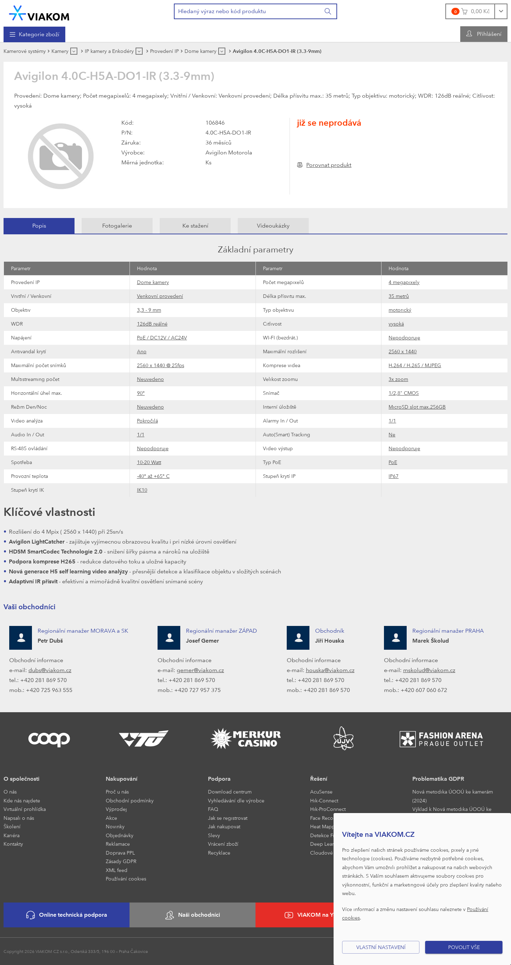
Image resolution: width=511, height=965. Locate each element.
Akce (111, 818)
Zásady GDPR (121, 861)
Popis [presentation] (39, 225)
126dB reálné (152, 324)
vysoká (396, 324)
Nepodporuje (404, 337)
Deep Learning (327, 844)
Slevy (214, 835)
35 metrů (399, 296)
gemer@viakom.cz (200, 670)
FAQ (213, 809)
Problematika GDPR (438, 778)
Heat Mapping (326, 826)
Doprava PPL (120, 853)
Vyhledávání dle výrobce (236, 800)
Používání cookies (126, 879)
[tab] (39, 226)
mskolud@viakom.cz (429, 670)
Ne (392, 434)
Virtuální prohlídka (25, 809)
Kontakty (13, 844)
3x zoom (398, 379)
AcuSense (321, 792)
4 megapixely (404, 282)
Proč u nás (117, 792)
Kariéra (12, 835)
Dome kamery (153, 282)
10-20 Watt (149, 462)
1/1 (392, 421)
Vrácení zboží (223, 844)
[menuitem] (34, 34)
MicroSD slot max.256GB (417, 407)
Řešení (318, 778)
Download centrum (230, 792)
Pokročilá (147, 421)
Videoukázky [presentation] (273, 225)
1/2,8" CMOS (404, 393)
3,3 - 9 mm (149, 310)
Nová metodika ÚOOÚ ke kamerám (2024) (452, 796)
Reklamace (118, 844)
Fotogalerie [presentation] (117, 225)
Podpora (219, 778)
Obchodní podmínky (130, 800)
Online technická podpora (66, 915)
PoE (393, 462)
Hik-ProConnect (328, 809)
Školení (12, 826)
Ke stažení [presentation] (195, 225)
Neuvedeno (150, 379)
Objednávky (119, 835)
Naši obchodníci (192, 915)
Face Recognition (330, 818)
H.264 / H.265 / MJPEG (415, 365)
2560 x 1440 (403, 351)
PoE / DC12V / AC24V (162, 337)
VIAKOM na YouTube (319, 915)
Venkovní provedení (160, 296)
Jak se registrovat (227, 818)
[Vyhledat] (328, 11)
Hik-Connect (324, 800)
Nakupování (121, 778)
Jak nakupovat (224, 826)
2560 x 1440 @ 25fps (160, 365)
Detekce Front (326, 835)
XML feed (116, 870)
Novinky (115, 826)
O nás (10, 792)
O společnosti (21, 778)
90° (141, 393)
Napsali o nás (19, 818)
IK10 (142, 490)
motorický (400, 310)
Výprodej (116, 809)
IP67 (394, 476)
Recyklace (219, 853)
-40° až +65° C (153, 476)
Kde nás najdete (22, 800)
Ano (142, 351)
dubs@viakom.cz (49, 670)
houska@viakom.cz (330, 670)
